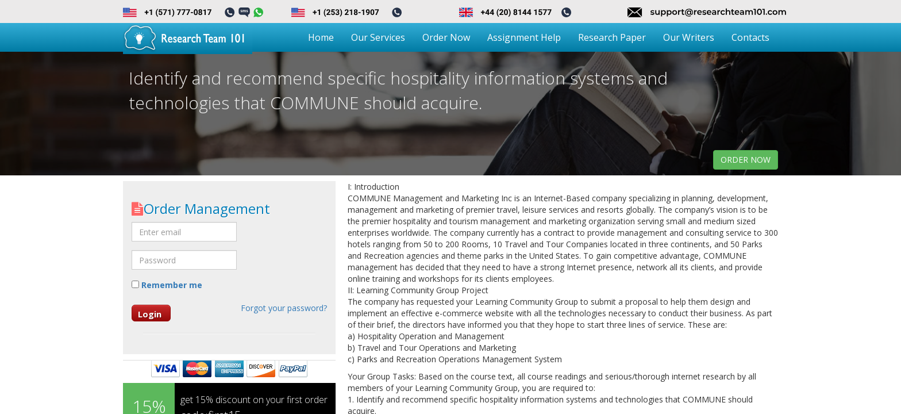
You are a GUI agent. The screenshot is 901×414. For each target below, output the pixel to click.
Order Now (446, 37)
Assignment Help (524, 37)
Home (321, 37)
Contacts (750, 37)
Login (149, 314)
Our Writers (688, 37)
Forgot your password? (284, 307)
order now (746, 159)
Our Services (378, 37)
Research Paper (612, 37)
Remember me (167, 284)
